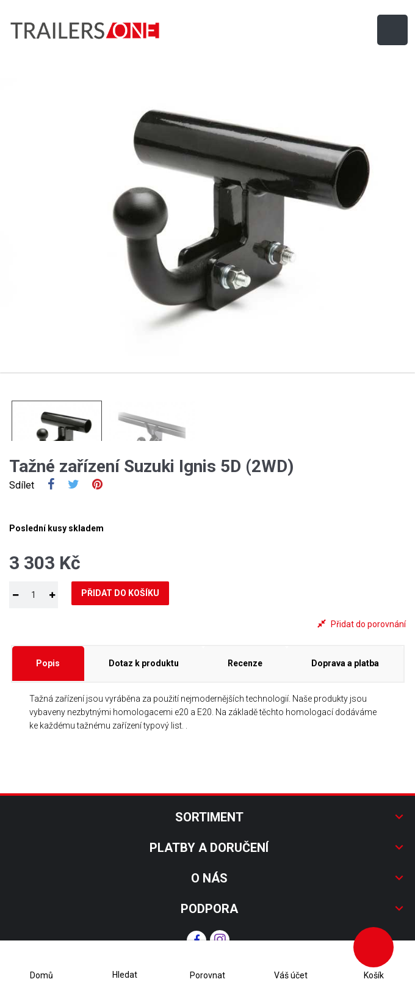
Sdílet (51, 485)
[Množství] (33, 594)
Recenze (245, 663)
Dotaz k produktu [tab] (144, 663)
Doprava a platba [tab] (345, 663)
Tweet (73, 485)
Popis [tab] (48, 663)
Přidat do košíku (120, 593)
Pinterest (97, 485)
